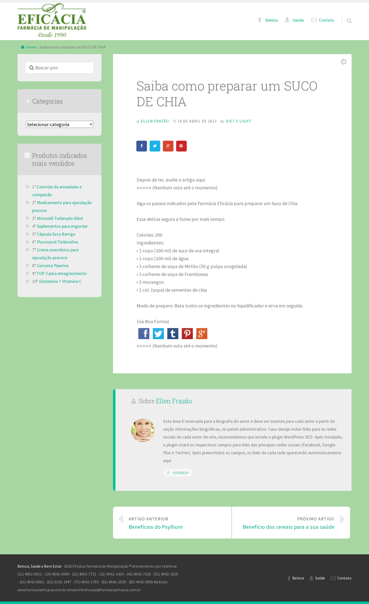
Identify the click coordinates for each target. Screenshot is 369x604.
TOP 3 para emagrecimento (61, 273)
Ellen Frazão (174, 401)
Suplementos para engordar (62, 226)
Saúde (298, 20)
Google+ (181, 472)
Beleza (271, 20)
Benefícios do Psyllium (176, 522)
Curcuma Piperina (53, 265)
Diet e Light (239, 121)
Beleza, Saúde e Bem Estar (39, 566)
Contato (326, 20)
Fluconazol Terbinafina (57, 242)
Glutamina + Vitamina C (60, 281)
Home (31, 47)
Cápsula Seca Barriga (56, 234)
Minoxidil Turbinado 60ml (60, 218)
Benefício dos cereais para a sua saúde (287, 522)
